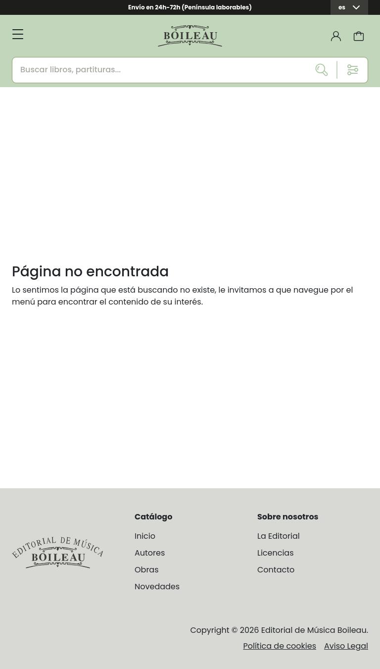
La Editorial (278, 536)
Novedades (157, 586)
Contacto (275, 569)
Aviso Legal (346, 646)
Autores (150, 553)
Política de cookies (279, 646)
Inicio (145, 536)
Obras (147, 569)
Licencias (275, 553)
